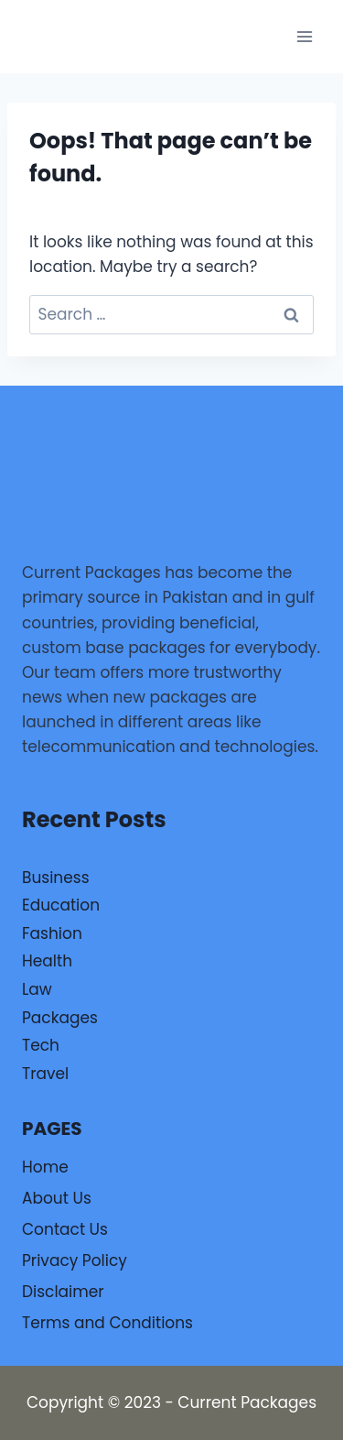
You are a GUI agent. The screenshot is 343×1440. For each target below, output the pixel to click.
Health (47, 961)
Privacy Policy (74, 1260)
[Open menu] (304, 36)
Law (37, 989)
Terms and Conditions (107, 1323)
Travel (45, 1074)
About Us (56, 1198)
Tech (40, 1045)
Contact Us (65, 1229)
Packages (60, 1018)
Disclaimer (63, 1292)
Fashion (52, 933)
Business (56, 878)
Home (45, 1167)
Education (61, 905)
